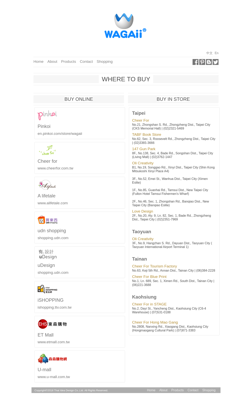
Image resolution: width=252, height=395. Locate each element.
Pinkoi (42, 126)
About (52, 61)
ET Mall (44, 335)
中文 (209, 53)
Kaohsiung (142, 297)
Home (38, 61)
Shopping (105, 61)
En (217, 53)
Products (68, 61)
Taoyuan (139, 231)
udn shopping (50, 230)
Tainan (137, 259)
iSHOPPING (49, 300)
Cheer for (45, 161)
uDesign (44, 265)
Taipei (137, 113)
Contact (86, 61)
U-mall (42, 369)
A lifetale (45, 195)
